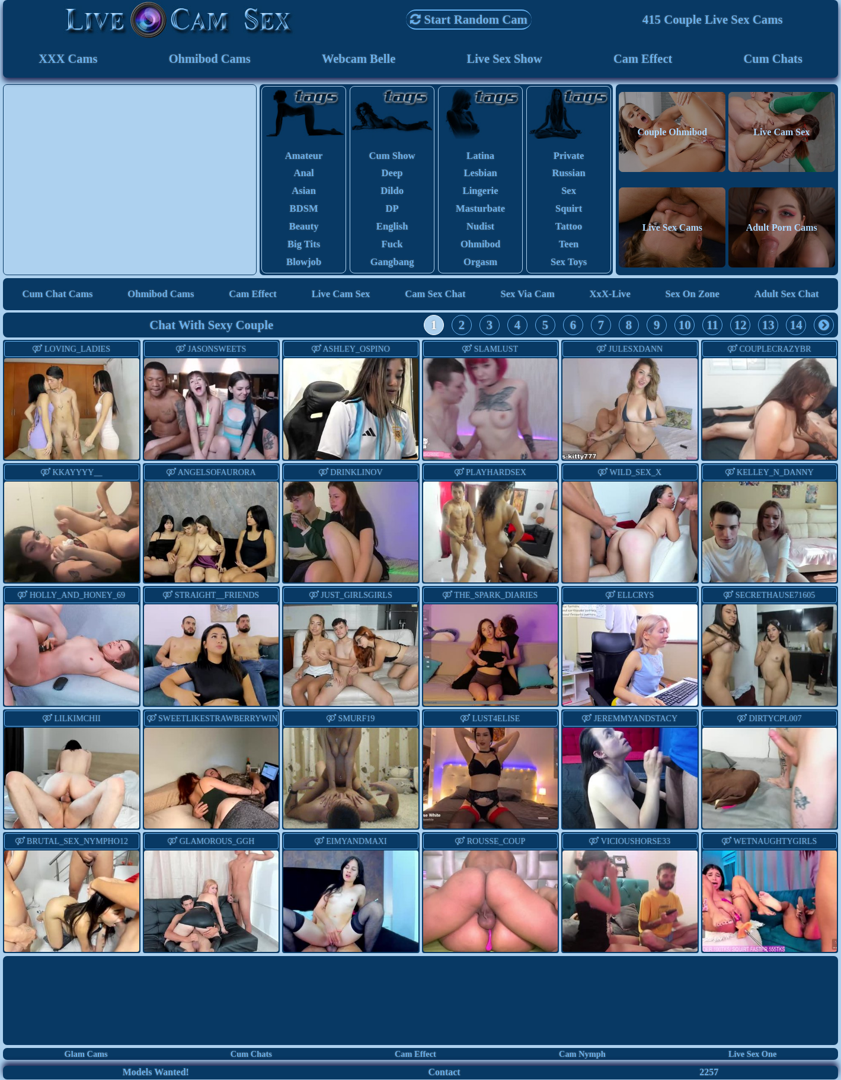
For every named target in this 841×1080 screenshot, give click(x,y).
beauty (303, 227)
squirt (569, 209)
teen (569, 245)
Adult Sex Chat (786, 295)
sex (568, 191)
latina (480, 156)
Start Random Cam (468, 19)
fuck (391, 245)
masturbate (481, 209)
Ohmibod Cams (209, 59)
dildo (392, 191)
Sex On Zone (692, 295)
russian (569, 174)
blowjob (304, 263)
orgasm (480, 263)
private (569, 156)
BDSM (303, 209)
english (392, 227)
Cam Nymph (582, 1055)
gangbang (392, 263)
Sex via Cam (527, 295)
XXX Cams (68, 59)
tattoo (569, 227)
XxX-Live (610, 295)
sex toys (569, 263)
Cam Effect (643, 59)
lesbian (480, 174)
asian (304, 191)
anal (303, 174)
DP (391, 209)
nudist (480, 227)
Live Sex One (752, 1055)
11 (712, 326)
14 (796, 326)
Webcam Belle (358, 59)
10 (685, 326)
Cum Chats (773, 59)
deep (391, 174)
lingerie (480, 191)
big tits (304, 245)
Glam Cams (86, 1055)
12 (740, 326)
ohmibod (481, 245)
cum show (392, 156)
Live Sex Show (504, 59)
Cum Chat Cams (57, 295)
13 (768, 326)
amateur (303, 156)
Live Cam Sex (340, 295)
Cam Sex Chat (435, 295)
